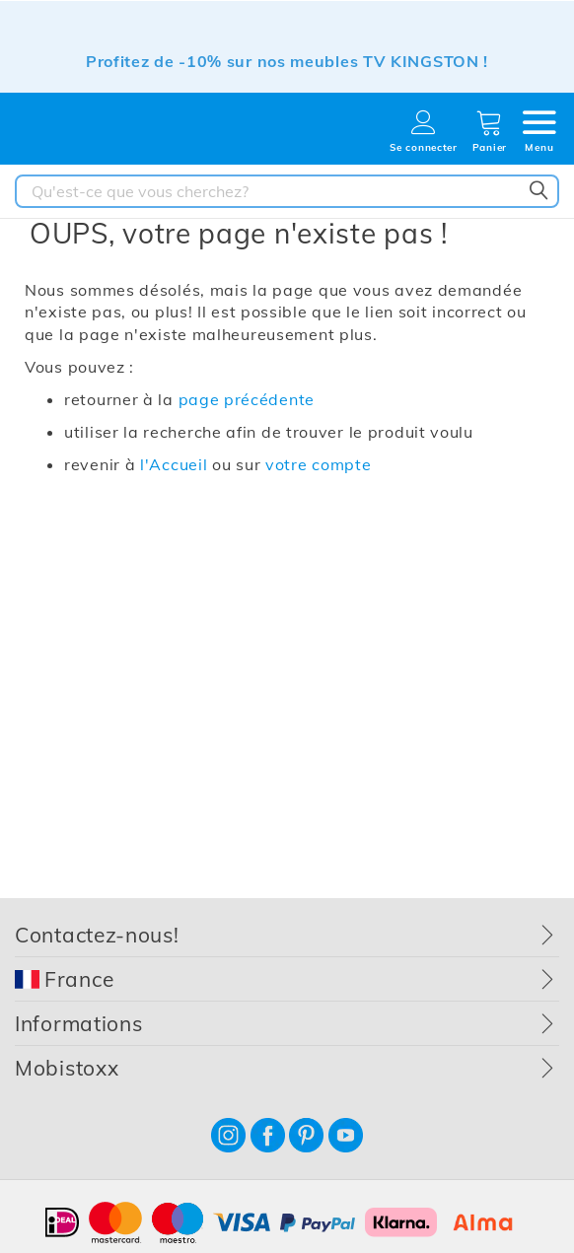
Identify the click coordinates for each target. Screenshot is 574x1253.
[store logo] (84, 134)
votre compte (318, 464)
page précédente (247, 399)
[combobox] (287, 191)
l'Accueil (173, 464)
